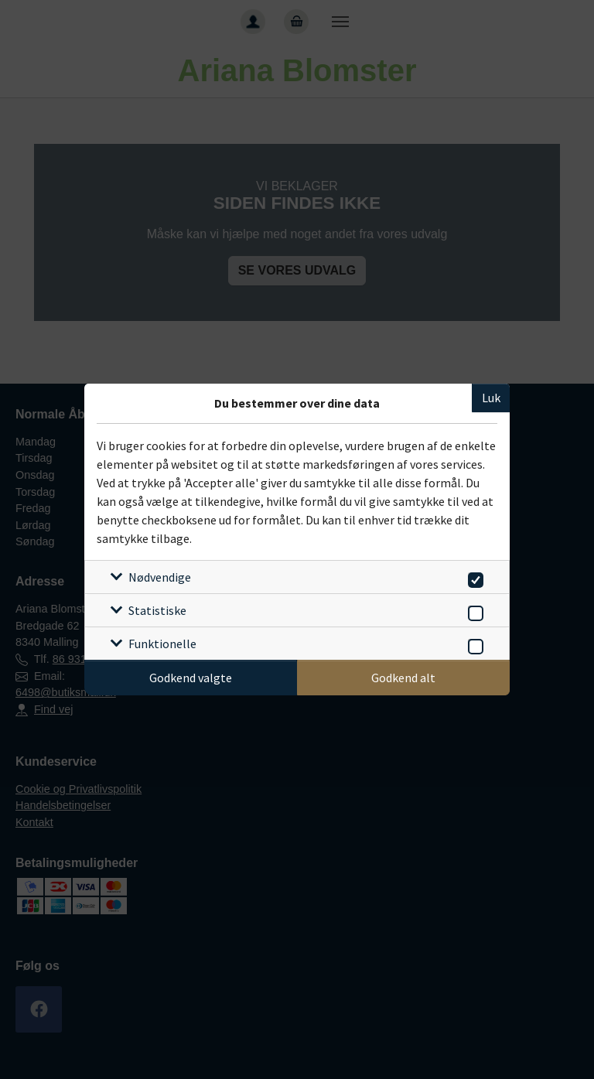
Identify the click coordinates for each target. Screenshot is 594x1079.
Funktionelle (162, 643)
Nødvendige (159, 577)
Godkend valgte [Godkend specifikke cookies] (190, 677)
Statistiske (157, 610)
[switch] (473, 577)
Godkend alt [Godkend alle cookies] (403, 677)
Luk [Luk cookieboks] (491, 397)
